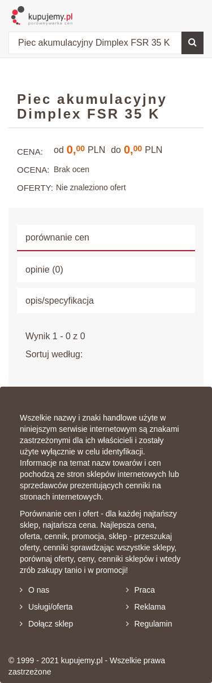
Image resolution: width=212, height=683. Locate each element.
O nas (34, 589)
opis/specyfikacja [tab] (59, 300)
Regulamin (149, 623)
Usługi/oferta (46, 606)
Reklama (146, 606)
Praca (140, 589)
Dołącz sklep (46, 623)
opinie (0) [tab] (44, 269)
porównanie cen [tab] (57, 237)
